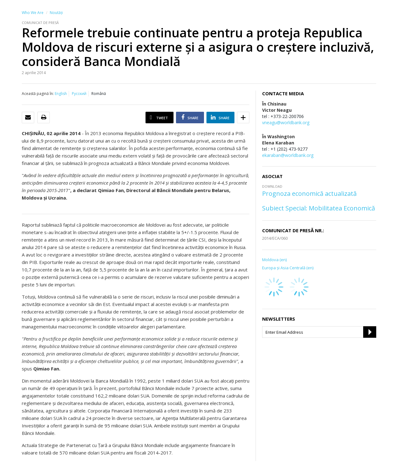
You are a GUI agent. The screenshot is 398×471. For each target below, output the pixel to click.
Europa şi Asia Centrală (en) (287, 268)
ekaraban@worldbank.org (287, 155)
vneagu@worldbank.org (285, 122)
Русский (79, 93)
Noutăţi (56, 12)
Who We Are (33, 12)
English (61, 93)
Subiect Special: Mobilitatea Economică (318, 208)
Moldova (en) (274, 259)
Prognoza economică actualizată (309, 193)
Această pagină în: (38, 93)
